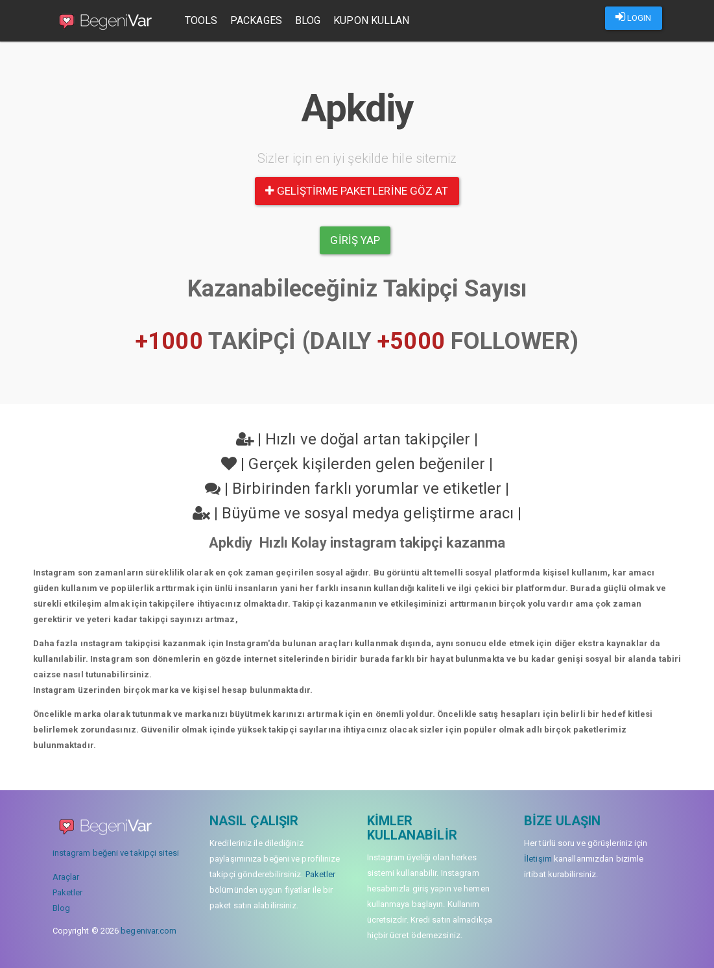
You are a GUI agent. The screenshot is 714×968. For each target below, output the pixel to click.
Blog (307, 20)
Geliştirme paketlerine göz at (356, 190)
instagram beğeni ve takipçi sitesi (116, 853)
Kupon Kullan (371, 20)
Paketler (68, 892)
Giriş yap (355, 240)
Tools (201, 20)
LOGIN (633, 17)
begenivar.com (148, 931)
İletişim (538, 859)
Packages (256, 20)
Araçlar (66, 877)
